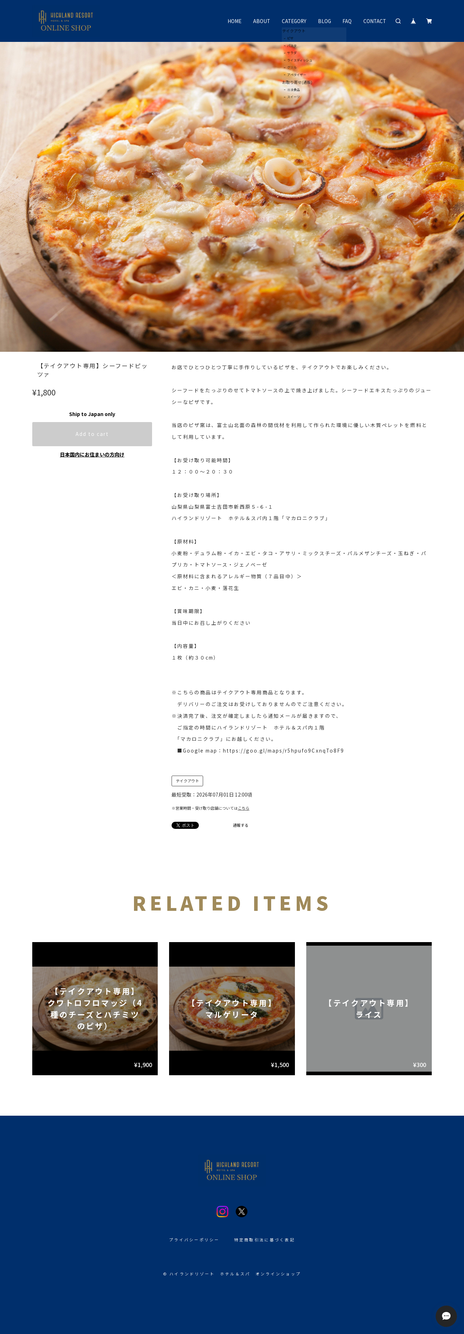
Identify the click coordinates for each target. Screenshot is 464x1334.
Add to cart (92, 433)
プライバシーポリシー (194, 1239)
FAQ (347, 20)
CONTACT (374, 20)
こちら (244, 808)
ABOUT (261, 20)
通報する (240, 825)
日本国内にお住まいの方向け (92, 454)
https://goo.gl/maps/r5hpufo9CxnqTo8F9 (283, 750)
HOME (234, 20)
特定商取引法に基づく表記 (264, 1239)
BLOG (324, 20)
